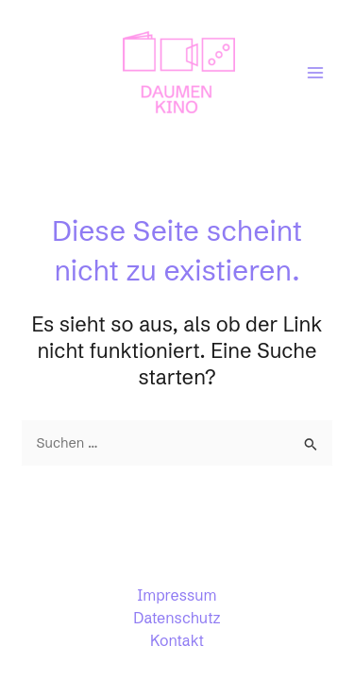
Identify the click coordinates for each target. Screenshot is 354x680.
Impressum (177, 595)
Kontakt (177, 640)
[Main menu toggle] (315, 73)
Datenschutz (176, 617)
